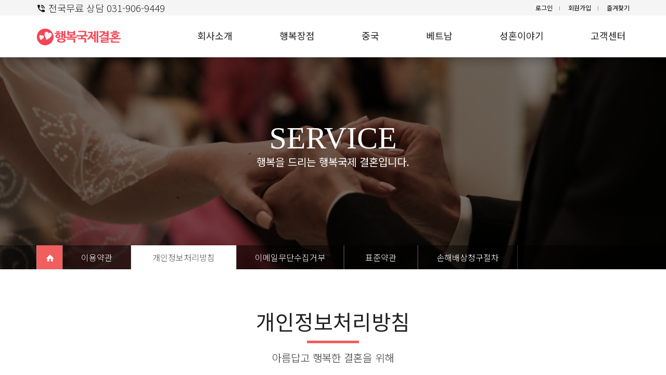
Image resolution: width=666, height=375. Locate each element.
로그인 (544, 7)
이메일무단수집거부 (290, 257)
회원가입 (579, 7)
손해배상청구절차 (468, 257)
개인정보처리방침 (183, 257)
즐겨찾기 (618, 7)
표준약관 (380, 257)
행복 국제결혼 (83, 36)
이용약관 (96, 257)
